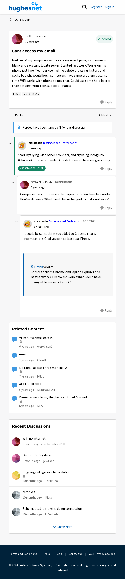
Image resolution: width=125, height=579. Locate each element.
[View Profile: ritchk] (17, 39)
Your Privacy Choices (102, 554)
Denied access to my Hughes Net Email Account (53, 397)
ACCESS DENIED (30, 384)
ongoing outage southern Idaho (46, 472)
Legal (59, 554)
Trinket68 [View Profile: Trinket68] (51, 481)
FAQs (46, 554)
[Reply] (106, 102)
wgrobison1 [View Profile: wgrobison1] (45, 346)
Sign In (109, 7)
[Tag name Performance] (31, 94)
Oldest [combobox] (105, 115)
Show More (62, 527)
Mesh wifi (29, 492)
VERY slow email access (36, 338)
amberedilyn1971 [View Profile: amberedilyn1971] (54, 444)
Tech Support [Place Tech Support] (19, 19)
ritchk (38, 267)
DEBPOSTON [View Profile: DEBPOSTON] (46, 390)
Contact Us (76, 554)
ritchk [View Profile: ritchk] (28, 36)
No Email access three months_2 (43, 368)
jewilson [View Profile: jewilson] (48, 461)
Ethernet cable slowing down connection (52, 509)
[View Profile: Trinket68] (16, 475)
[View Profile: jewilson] (16, 458)
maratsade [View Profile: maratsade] (35, 143)
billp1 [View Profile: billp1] (40, 376)
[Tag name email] (16, 94)
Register (96, 7)
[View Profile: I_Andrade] (16, 512)
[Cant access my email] (36, 148)
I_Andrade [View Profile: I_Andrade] (51, 514)
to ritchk (88, 221)
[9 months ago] (31, 444)
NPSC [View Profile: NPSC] (41, 406)
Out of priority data (37, 455)
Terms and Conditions (23, 554)
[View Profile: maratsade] (22, 145)
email (23, 354)
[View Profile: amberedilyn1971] (16, 441)
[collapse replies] (10, 143)
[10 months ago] (32, 481)
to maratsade (63, 182)
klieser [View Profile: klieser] (49, 498)
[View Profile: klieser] (16, 495)
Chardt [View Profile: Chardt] (41, 360)
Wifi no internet (34, 438)
